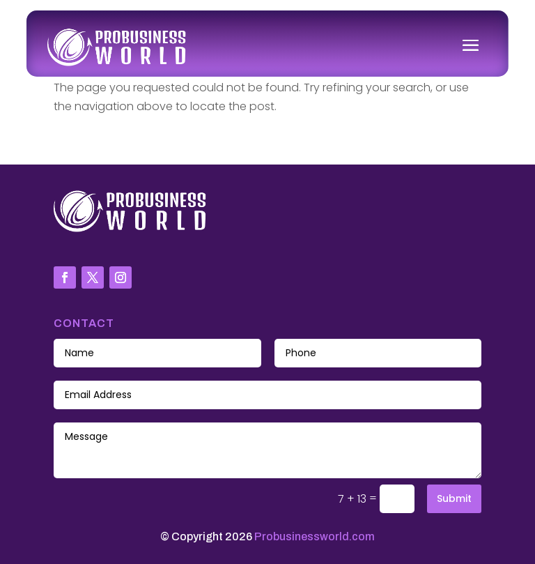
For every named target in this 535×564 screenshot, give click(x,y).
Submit (454, 498)
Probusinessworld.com (314, 536)
